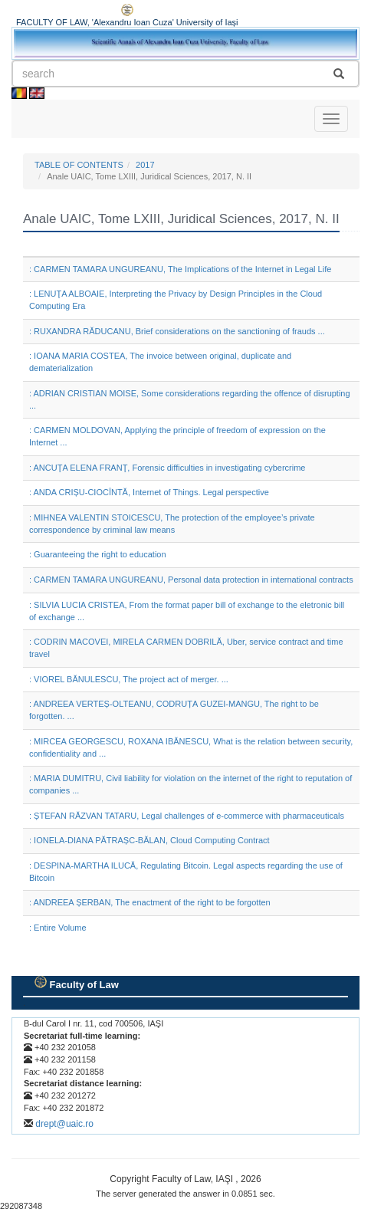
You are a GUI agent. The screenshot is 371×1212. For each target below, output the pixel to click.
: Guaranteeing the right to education (97, 554)
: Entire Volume (58, 927)
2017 (145, 164)
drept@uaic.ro (64, 1123)
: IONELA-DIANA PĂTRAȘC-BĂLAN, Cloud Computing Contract (149, 840)
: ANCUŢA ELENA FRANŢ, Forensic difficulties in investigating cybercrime (167, 467)
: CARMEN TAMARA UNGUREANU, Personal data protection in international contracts (191, 579)
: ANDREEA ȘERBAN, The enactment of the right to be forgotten (150, 902)
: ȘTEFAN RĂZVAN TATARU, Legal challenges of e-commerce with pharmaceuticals (186, 815)
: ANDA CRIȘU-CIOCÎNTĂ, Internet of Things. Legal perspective (149, 492)
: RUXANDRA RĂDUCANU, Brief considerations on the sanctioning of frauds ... (177, 331)
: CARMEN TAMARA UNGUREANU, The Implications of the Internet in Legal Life (180, 269)
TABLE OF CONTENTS (78, 164)
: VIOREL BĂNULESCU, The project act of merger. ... (128, 679)
